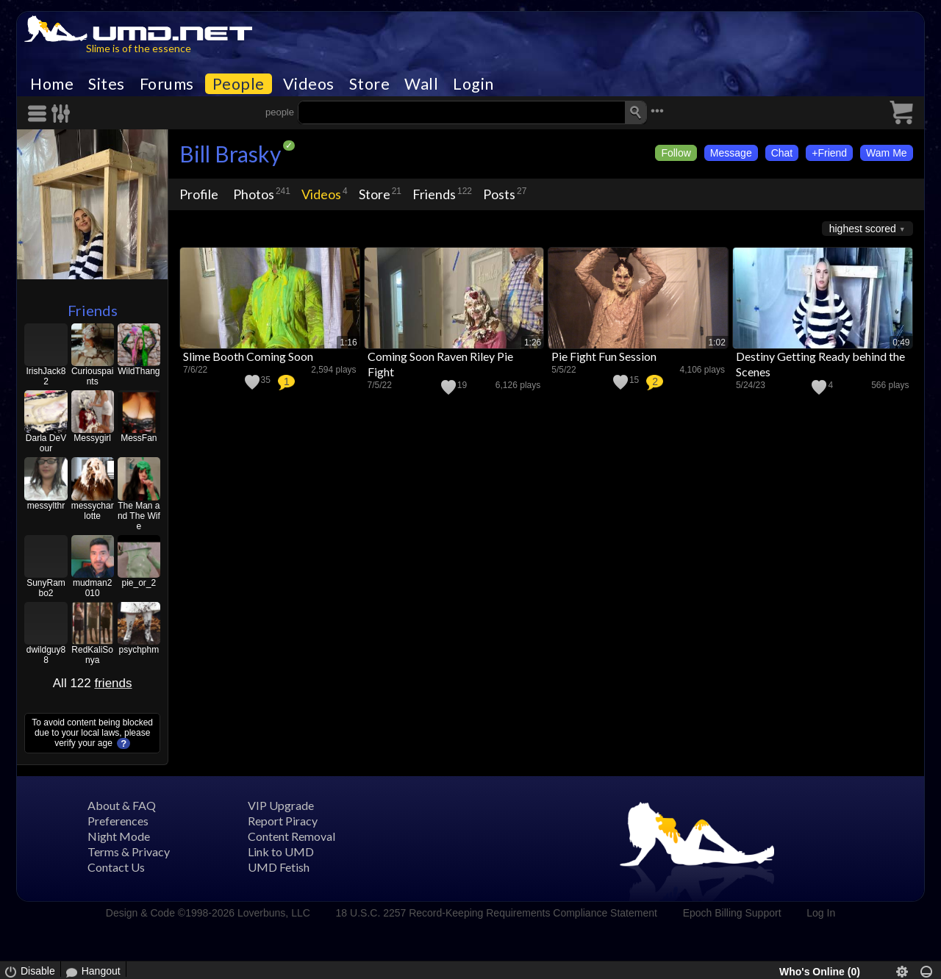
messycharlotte (92, 511)
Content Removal (291, 836)
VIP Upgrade (281, 805)
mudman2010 (92, 588)
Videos (308, 83)
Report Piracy (283, 821)
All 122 (92, 683)
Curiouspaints (92, 376)
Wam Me (886, 153)
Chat (782, 153)
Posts (499, 194)
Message (731, 153)
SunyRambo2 (45, 588)
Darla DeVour (46, 443)
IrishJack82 (45, 376)
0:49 (900, 342)
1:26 (532, 342)
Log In (820, 913)
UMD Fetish (279, 867)
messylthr (46, 506)
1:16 (348, 342)
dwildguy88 (45, 655)
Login (473, 83)
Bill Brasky (230, 153)
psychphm (138, 650)
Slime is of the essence (138, 48)
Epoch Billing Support (732, 913)
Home (52, 83)
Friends (93, 310)
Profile (198, 194)
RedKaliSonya (92, 655)
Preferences (118, 821)
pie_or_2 (138, 583)
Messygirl (92, 438)
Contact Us (116, 867)
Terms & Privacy (128, 851)
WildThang (139, 371)
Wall (421, 83)
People (238, 83)
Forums (167, 83)
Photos (253, 194)
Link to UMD (281, 851)
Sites (106, 83)
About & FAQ (121, 805)
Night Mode (118, 836)
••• (657, 111)
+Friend (829, 153)
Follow (675, 153)
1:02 (717, 342)
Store (369, 83)
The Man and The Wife (139, 516)
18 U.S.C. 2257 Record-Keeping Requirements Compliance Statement (496, 913)
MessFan (139, 438)
